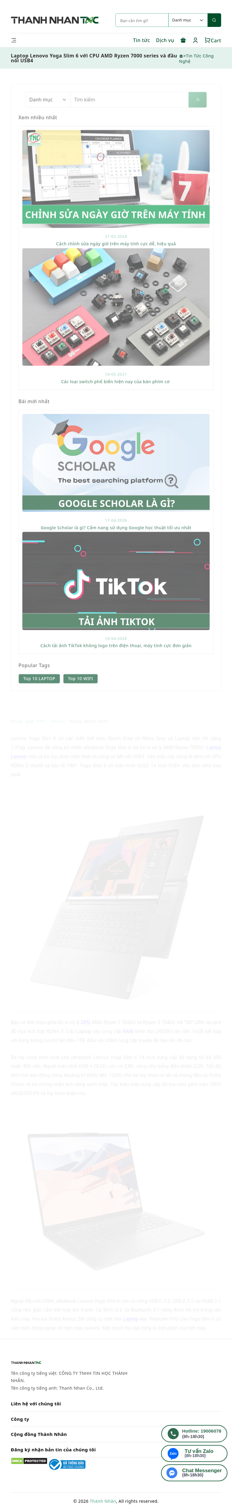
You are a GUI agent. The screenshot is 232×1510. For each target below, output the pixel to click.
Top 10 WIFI (80, 696)
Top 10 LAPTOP (39, 696)
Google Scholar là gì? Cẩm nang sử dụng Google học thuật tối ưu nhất (116, 545)
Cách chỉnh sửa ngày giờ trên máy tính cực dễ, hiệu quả (116, 261)
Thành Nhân (103, 1501)
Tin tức (141, 40)
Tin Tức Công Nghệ (196, 58)
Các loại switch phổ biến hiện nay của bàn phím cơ (116, 399)
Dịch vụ (165, 40)
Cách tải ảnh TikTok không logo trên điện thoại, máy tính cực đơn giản (116, 663)
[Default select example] (188, 20)
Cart (213, 40)
